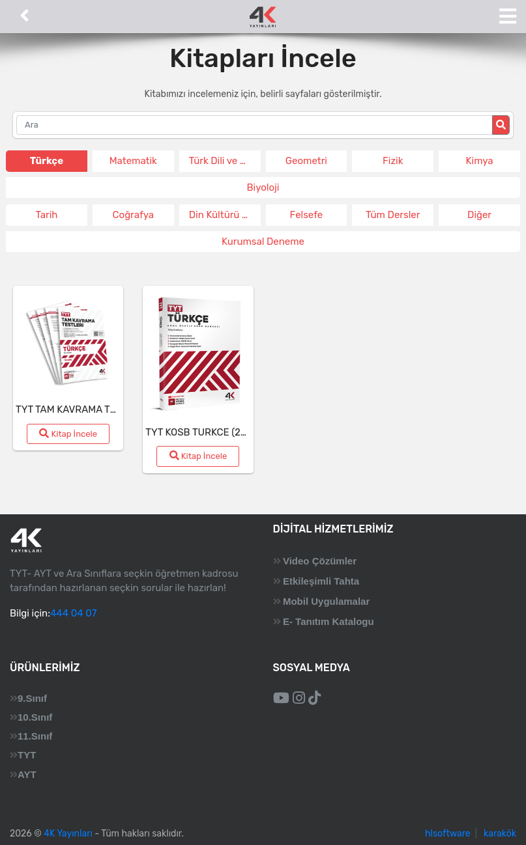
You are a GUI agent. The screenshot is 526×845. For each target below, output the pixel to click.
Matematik (133, 161)
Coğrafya (133, 215)
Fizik (393, 161)
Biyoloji (263, 187)
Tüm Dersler (393, 215)
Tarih (46, 215)
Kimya (479, 161)
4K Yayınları (68, 833)
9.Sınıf (32, 698)
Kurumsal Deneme (263, 241)
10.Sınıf (35, 717)
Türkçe (46, 161)
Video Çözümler (320, 560)
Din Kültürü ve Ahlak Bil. (225, 215)
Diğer (479, 215)
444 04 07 (73, 613)
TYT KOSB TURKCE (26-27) (205, 432)
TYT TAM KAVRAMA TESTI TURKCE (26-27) (110, 409)
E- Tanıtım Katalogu (328, 621)
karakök (500, 833)
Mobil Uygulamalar (326, 601)
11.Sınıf (35, 735)
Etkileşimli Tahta (321, 581)
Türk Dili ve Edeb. (225, 161)
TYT (27, 754)
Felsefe (306, 215)
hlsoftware (448, 833)
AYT (27, 774)
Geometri (306, 161)
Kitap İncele (68, 433)
